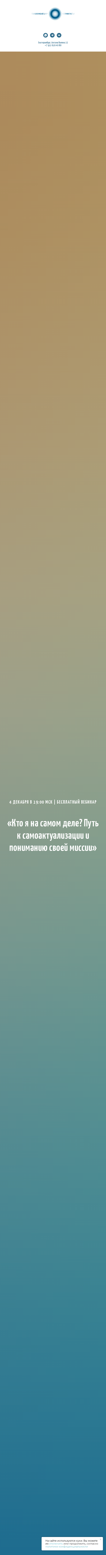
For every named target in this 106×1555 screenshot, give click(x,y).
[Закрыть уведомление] (100, 1539)
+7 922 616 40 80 (53, 45)
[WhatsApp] (45, 36)
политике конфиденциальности (66, 1546)
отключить (56, 1543)
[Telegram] (52, 36)
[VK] (59, 36)
